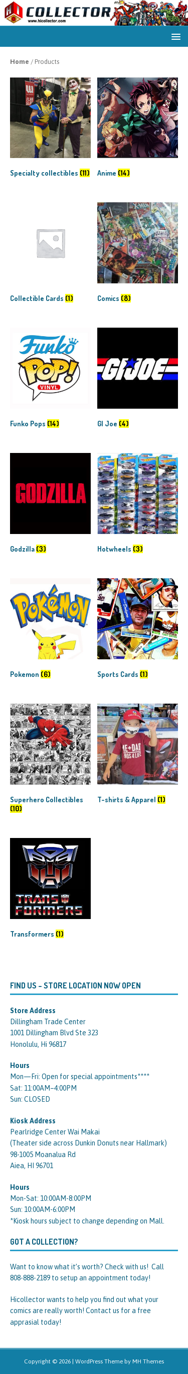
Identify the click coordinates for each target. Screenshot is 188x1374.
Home (19, 61)
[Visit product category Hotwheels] (137, 505)
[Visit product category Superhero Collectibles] (50, 760)
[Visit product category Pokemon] (50, 630)
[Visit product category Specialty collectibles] (50, 130)
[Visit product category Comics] (137, 254)
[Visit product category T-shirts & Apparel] (137, 756)
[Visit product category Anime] (137, 130)
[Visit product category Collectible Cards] (50, 254)
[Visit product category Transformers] (50, 890)
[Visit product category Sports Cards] (137, 630)
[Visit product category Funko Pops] (50, 380)
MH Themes (148, 1361)
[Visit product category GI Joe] (137, 380)
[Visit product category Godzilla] (50, 505)
